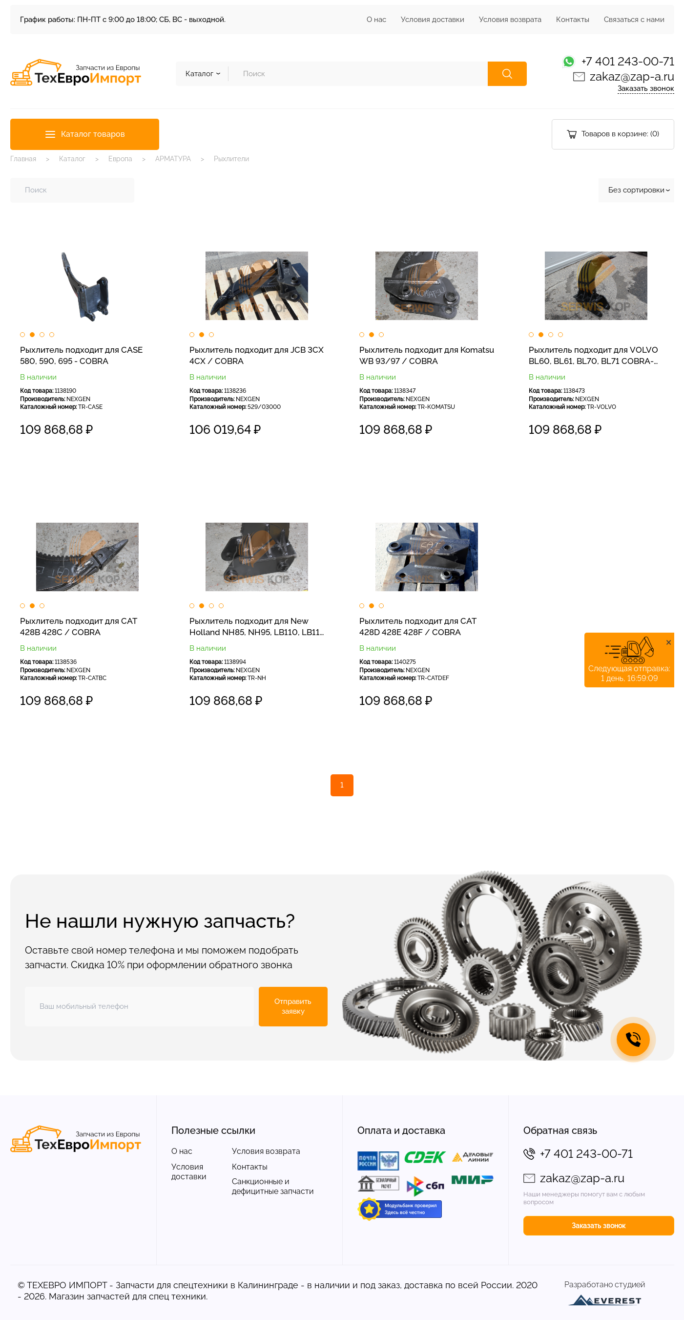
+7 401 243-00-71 (627, 61)
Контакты (572, 19)
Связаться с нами (634, 19)
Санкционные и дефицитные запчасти (273, 1186)
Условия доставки (432, 19)
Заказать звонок (646, 88)
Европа (120, 159)
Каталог (72, 159)
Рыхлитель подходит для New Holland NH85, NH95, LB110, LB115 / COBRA (256, 627)
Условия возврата (510, 19)
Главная (23, 159)
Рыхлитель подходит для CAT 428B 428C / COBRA (78, 626)
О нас (376, 19)
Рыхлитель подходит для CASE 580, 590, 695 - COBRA (81, 355)
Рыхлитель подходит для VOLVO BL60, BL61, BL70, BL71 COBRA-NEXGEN (593, 356)
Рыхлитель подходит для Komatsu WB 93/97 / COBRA (426, 355)
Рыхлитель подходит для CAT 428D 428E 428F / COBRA (417, 626)
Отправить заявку (292, 1006)
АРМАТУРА (173, 159)
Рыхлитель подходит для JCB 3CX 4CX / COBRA (256, 355)
